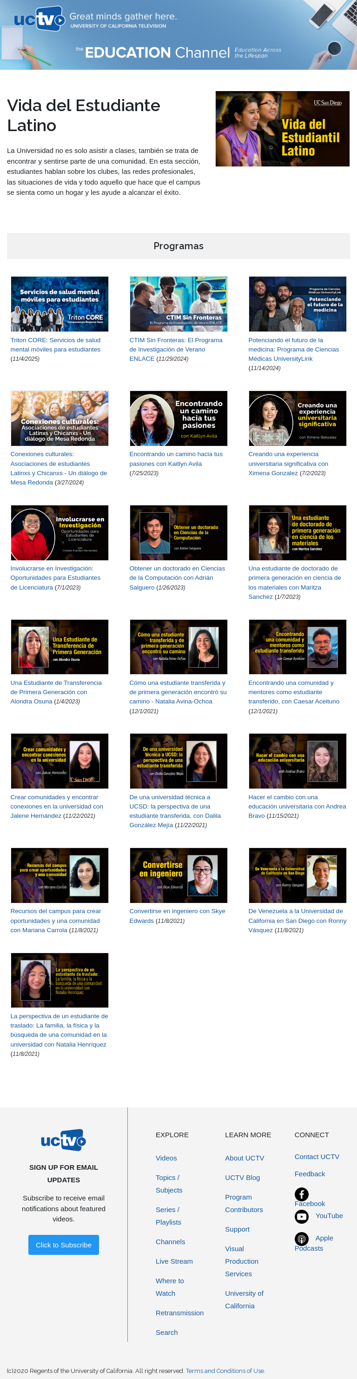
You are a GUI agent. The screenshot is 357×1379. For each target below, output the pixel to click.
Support (237, 1229)
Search (167, 1332)
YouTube (329, 1216)
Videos (166, 1158)
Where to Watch (170, 1287)
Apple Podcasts (314, 1243)
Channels (170, 1242)
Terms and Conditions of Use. (225, 1370)
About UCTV (244, 1158)
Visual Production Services (241, 1261)
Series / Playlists (168, 1216)
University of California (244, 1299)
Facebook (310, 1203)
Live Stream (174, 1261)
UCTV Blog (242, 1177)
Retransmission (180, 1313)
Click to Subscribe (64, 1245)
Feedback (310, 1174)
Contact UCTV (317, 1156)
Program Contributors (244, 1203)
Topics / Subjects (169, 1183)
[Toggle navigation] (330, 18)
